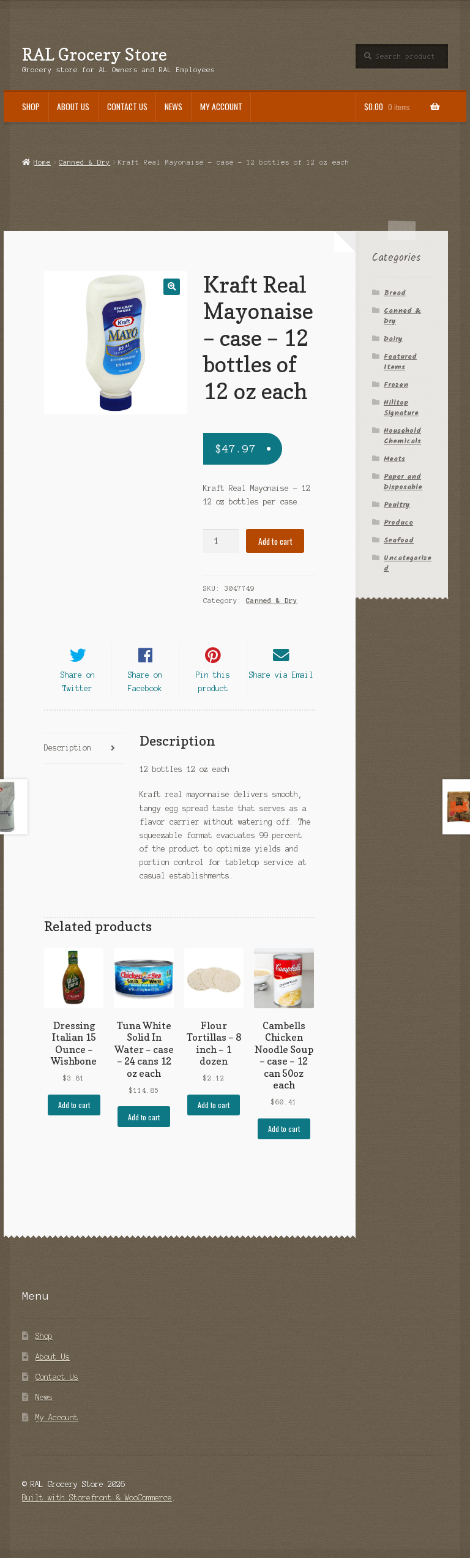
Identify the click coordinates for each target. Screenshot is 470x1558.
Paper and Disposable (403, 482)
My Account (221, 106)
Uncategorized (407, 563)
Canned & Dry (84, 162)
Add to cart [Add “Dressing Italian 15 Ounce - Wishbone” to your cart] (74, 1114)
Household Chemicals (402, 436)
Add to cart (275, 541)
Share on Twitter (78, 691)
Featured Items (400, 362)
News (173, 106)
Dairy (393, 339)
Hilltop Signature (401, 408)
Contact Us (127, 106)
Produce (398, 522)
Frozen (396, 385)
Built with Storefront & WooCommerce (97, 1507)
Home (42, 162)
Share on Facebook (145, 691)
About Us (73, 106)
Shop (31, 106)
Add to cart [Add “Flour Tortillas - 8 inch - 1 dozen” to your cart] (213, 1114)
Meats (394, 459)
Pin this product (213, 691)
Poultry (397, 505)
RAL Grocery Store (94, 54)
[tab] (84, 758)
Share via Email (281, 684)
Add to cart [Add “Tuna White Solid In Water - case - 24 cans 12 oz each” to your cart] (144, 1126)
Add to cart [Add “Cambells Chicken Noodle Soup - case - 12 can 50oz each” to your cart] (284, 1138)
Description (67, 758)
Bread (395, 293)
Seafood (399, 540)
